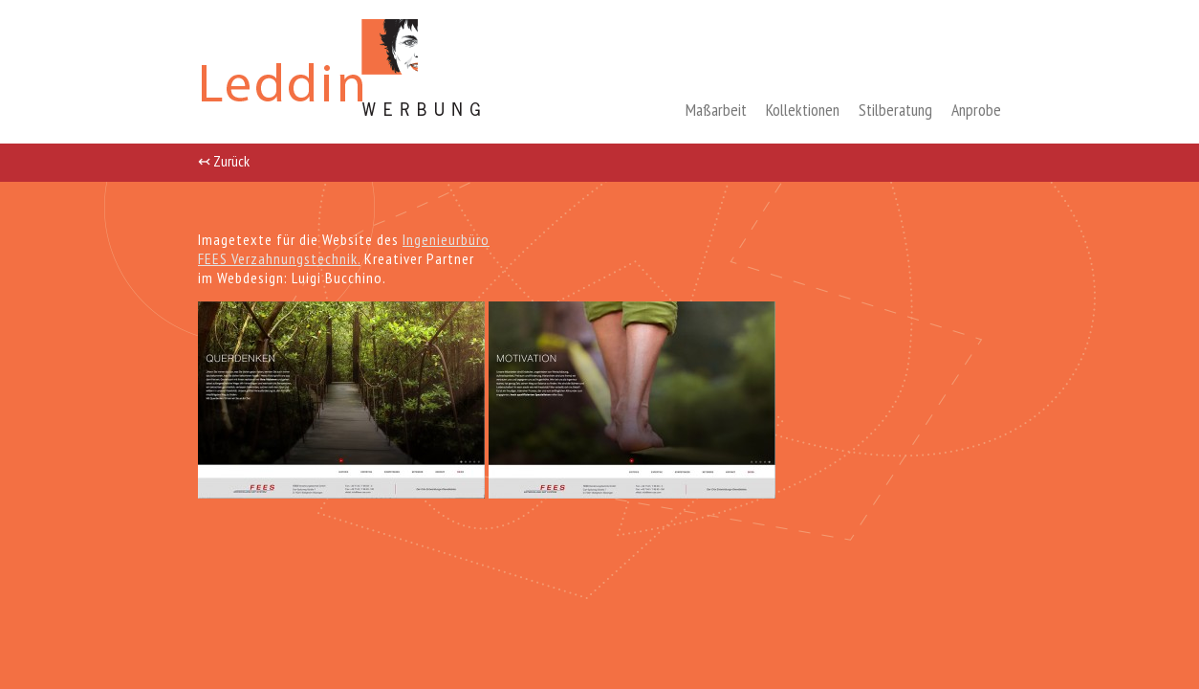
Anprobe (976, 110)
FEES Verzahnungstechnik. (279, 258)
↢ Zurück (224, 159)
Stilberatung (895, 110)
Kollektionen (802, 110)
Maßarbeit (716, 110)
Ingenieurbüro (446, 239)
